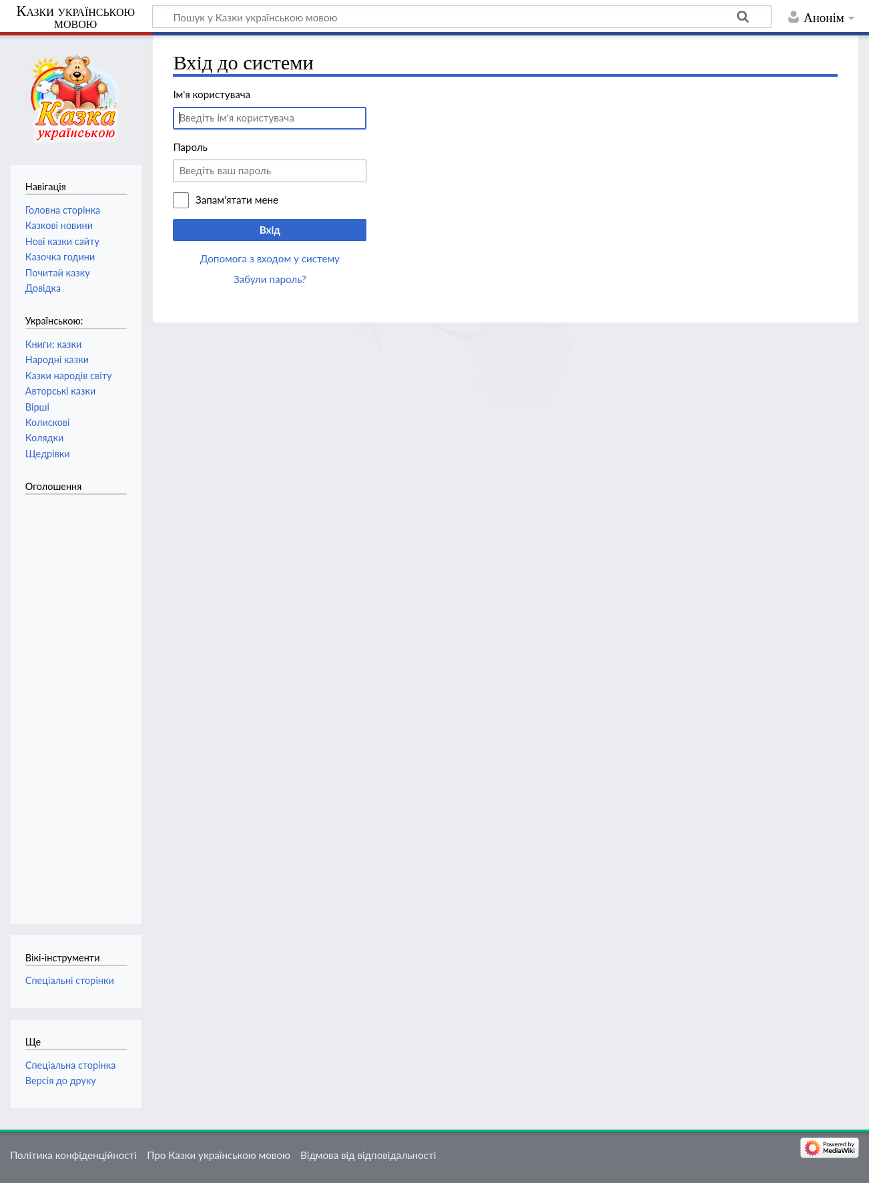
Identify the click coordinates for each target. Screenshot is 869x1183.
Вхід (270, 230)
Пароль (190, 147)
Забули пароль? (270, 279)
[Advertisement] (78, 702)
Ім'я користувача (211, 94)
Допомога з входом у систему (270, 258)
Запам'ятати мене (237, 200)
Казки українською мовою (75, 17)
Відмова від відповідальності (368, 1155)
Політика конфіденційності (73, 1155)
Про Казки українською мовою (218, 1155)
